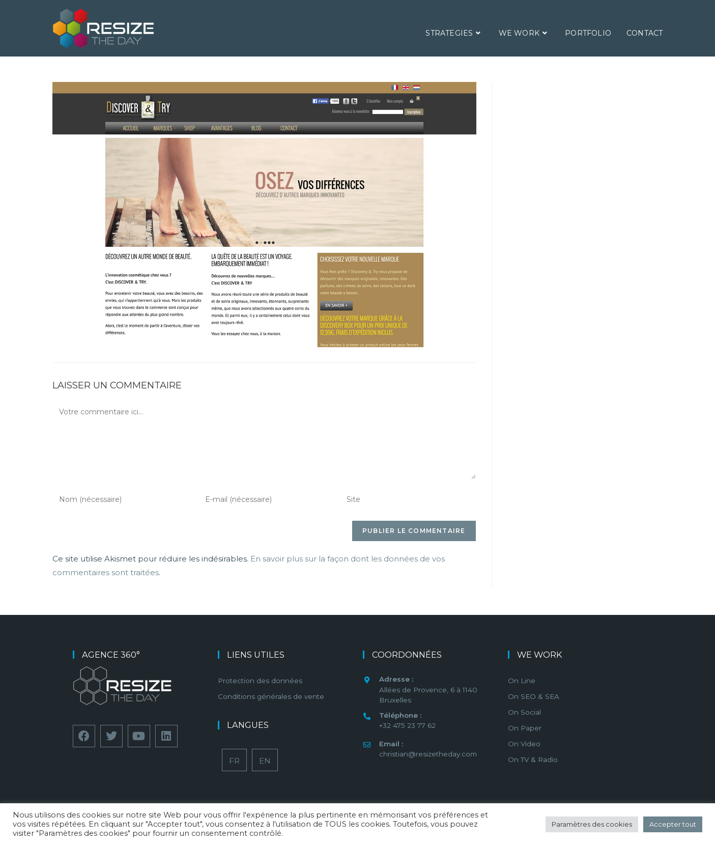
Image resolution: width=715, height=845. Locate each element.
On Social (524, 712)
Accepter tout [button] (672, 824)
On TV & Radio (533, 759)
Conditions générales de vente (271, 696)
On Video (524, 744)
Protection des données (260, 681)
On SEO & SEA (533, 696)
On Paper (524, 728)
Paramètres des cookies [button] (592, 824)
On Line (521, 681)
